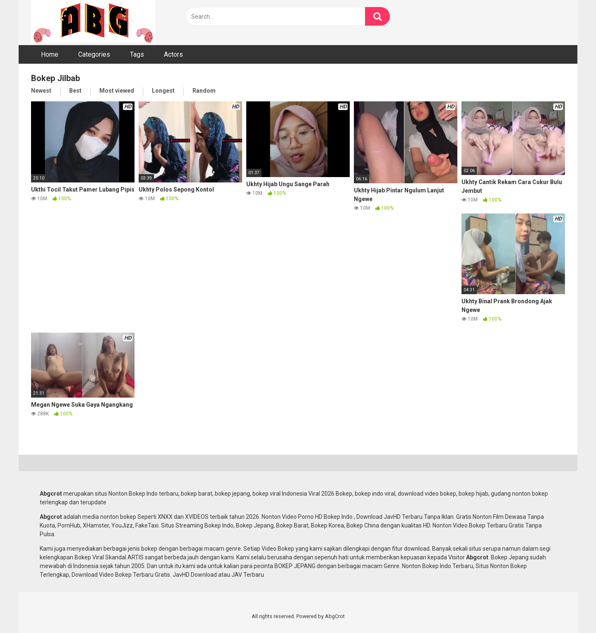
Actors (173, 54)
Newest (41, 90)
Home (49, 54)
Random (204, 90)
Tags (137, 54)
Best (75, 90)
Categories (94, 54)
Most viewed (116, 90)
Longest (163, 90)
